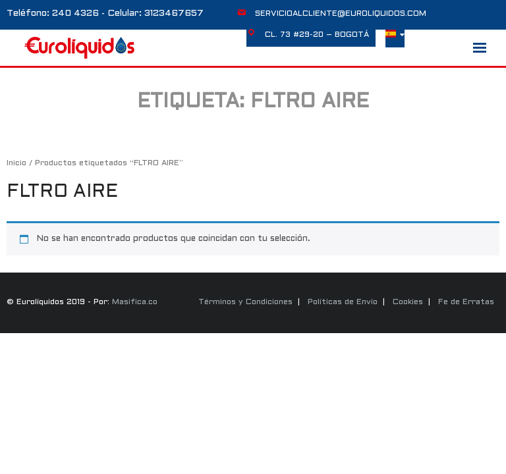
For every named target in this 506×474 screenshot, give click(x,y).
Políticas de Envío (343, 302)
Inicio (16, 163)
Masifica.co (134, 302)
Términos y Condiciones (245, 302)
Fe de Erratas (466, 302)
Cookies (408, 302)
